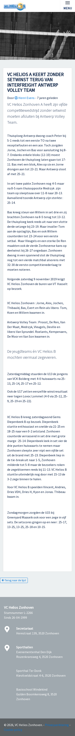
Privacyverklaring (57, 725)
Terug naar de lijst (14, 580)
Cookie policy (13, 730)
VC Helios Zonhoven (19, 607)
